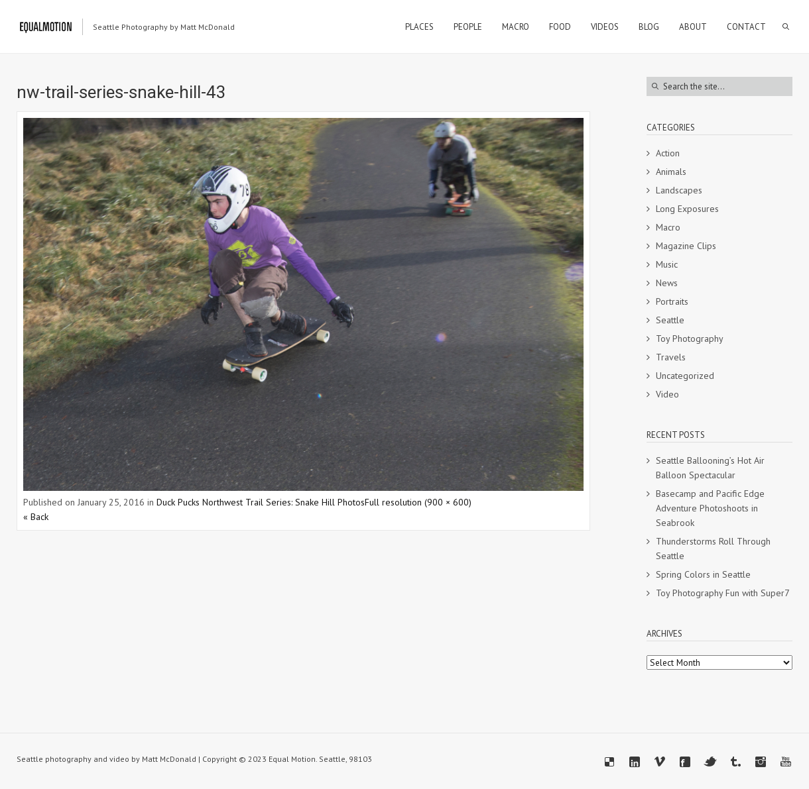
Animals (671, 172)
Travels (671, 357)
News (667, 283)
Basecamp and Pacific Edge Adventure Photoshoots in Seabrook (710, 508)
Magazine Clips (686, 246)
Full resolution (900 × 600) (418, 502)
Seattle (670, 320)
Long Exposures (687, 209)
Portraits (672, 301)
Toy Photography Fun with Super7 (723, 593)
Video (667, 394)
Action (668, 153)
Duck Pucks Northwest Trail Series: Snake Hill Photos (260, 502)
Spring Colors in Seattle (703, 574)
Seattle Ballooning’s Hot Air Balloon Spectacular (710, 467)
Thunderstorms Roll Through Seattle (713, 548)
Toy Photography (689, 338)
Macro (668, 227)
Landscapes (679, 190)
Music (667, 264)
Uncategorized (685, 376)
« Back (35, 517)
